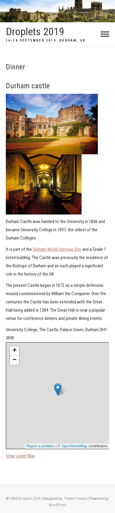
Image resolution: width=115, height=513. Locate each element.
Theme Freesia (75, 498)
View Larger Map (20, 456)
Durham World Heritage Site (57, 249)
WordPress (57, 505)
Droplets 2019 (35, 31)
